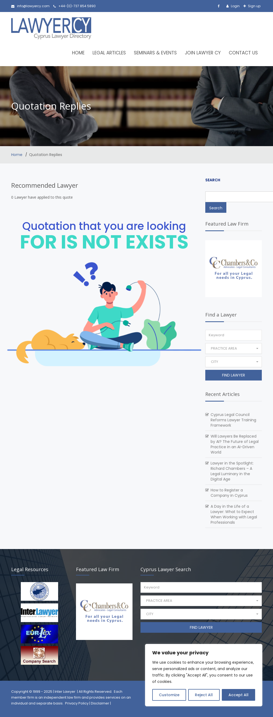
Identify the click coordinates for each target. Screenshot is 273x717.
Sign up (253, 6)
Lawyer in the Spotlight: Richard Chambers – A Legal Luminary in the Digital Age (232, 471)
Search (212, 180)
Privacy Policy (77, 703)
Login (235, 6)
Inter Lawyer (65, 691)
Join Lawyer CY (203, 53)
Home (78, 53)
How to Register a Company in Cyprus (229, 492)
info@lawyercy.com (30, 6)
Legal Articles (109, 53)
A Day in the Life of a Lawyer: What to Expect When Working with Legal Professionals (234, 514)
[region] (203, 675)
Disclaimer (100, 703)
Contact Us (243, 53)
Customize (169, 695)
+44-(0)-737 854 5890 (74, 6)
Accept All (238, 695)
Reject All (204, 695)
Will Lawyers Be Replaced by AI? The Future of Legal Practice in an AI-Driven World (235, 444)
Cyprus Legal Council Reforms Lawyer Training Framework (233, 420)
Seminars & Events (155, 53)
